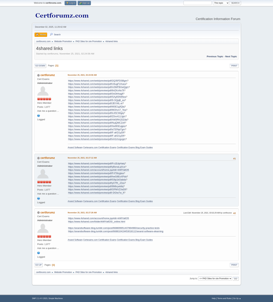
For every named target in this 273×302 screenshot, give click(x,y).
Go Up (38, 265)
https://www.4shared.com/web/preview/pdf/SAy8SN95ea (97, 97)
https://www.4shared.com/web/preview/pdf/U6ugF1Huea (97, 84)
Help (214, 298)
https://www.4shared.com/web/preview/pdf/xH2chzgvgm (97, 139)
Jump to (193, 278)
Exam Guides (146, 147)
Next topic (231, 56)
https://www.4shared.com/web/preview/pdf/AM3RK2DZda (97, 119)
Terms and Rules (224, 298)
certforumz (47, 75)
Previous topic (215, 56)
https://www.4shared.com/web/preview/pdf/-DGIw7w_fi (96, 192)
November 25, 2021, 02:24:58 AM (82, 75)
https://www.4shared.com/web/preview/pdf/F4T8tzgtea (96, 173)
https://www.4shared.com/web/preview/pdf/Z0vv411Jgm (96, 116)
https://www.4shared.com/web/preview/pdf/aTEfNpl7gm (96, 129)
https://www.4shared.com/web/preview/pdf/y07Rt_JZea (96, 183)
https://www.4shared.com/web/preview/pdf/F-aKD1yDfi (96, 132)
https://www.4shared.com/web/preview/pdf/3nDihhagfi (95, 93)
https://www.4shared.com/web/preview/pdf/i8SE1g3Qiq (96, 106)
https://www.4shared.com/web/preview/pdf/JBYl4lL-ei (95, 103)
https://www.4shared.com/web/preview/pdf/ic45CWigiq (96, 113)
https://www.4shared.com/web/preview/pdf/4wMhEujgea (97, 126)
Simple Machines (55, 298)
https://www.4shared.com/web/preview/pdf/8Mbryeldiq (95, 186)
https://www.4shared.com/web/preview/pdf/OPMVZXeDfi (97, 189)
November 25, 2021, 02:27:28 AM (82, 213)
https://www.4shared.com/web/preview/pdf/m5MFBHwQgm (98, 87)
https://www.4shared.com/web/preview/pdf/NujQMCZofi (96, 122)
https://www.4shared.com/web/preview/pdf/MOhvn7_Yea (97, 110)
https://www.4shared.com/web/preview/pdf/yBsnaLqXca (96, 166)
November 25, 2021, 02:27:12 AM (82, 158)
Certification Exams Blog (128, 147)
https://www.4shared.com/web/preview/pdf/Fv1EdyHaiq (96, 163)
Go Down (40, 66)
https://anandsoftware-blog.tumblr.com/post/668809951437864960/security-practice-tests (113, 228)
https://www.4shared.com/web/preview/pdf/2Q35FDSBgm (97, 80)
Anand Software (75, 147)
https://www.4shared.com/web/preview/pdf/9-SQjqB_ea (96, 100)
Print (234, 66)
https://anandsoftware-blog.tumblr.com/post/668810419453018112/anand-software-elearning (115, 231)
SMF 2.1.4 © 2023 (39, 298)
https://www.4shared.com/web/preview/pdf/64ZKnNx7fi (96, 90)
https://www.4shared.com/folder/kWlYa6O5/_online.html (96, 221)
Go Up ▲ (237, 298)
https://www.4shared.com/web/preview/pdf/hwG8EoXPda (97, 176)
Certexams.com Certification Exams (99, 147)
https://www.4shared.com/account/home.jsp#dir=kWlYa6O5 (98, 170)
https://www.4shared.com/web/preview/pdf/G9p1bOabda (97, 179)
